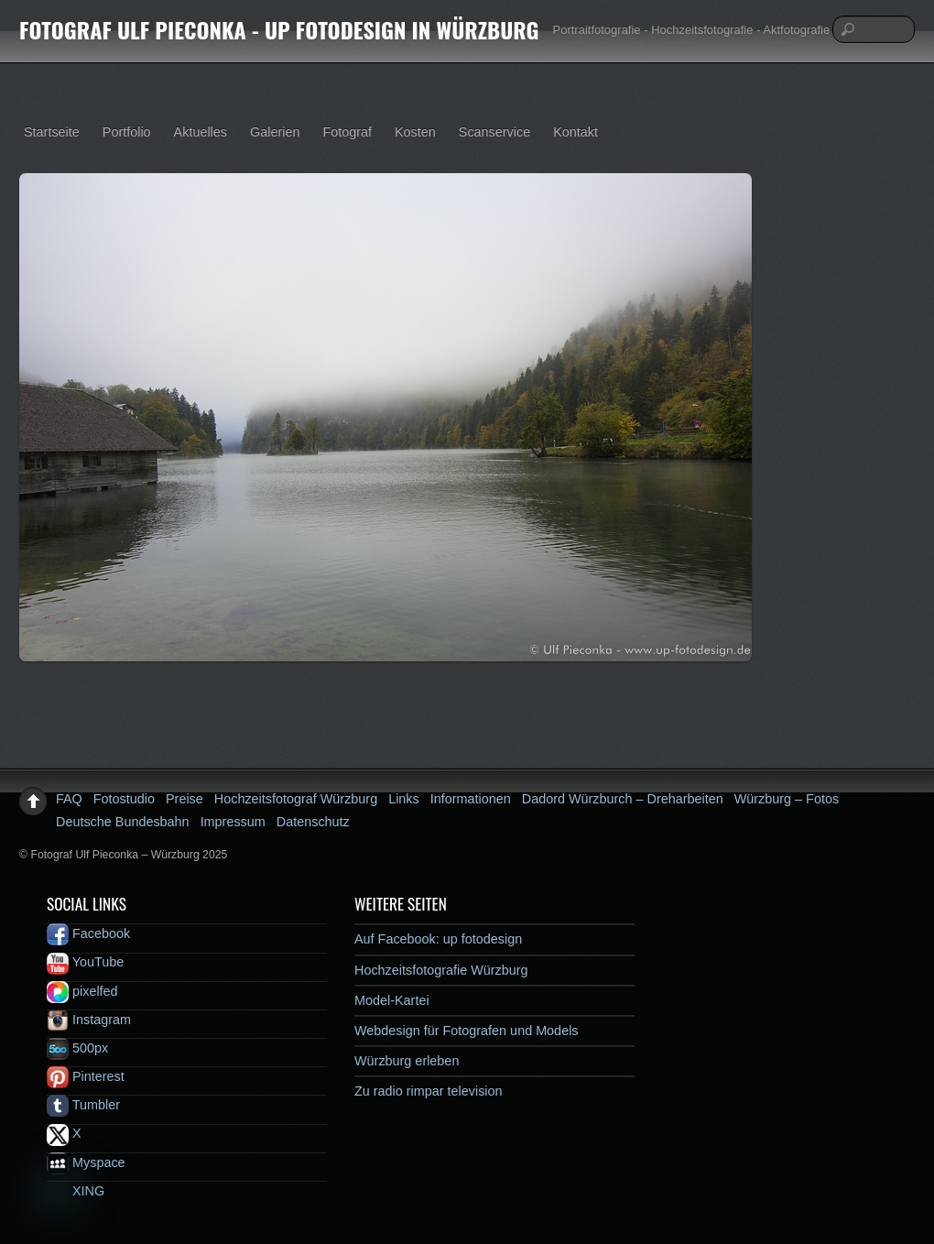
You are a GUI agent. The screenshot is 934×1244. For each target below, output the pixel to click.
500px (77, 1048)
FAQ (69, 798)
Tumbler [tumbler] (83, 1104)
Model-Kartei (391, 1000)
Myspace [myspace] (86, 1162)
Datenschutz (313, 821)
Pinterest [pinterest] (86, 1076)
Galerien (274, 132)
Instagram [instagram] (89, 1019)
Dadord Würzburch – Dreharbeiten (622, 798)
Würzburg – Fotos (786, 798)
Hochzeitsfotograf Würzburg (295, 798)
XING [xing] (75, 1191)
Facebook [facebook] (88, 933)
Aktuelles (200, 132)
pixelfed (82, 991)
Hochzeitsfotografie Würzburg (441, 970)
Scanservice (494, 132)
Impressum (233, 821)
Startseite (52, 132)
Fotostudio (124, 798)
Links (403, 798)
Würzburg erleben (406, 1060)
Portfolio (127, 132)
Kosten (415, 132)
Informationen (470, 798)
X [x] (64, 1133)
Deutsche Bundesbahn (123, 821)
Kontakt (575, 132)
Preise (184, 798)
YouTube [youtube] (85, 962)
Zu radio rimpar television (428, 1091)
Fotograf (347, 132)
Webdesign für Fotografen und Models (466, 1030)
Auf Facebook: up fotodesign (438, 939)
